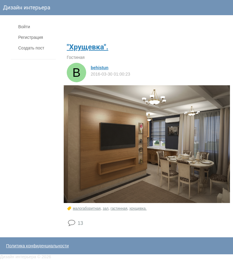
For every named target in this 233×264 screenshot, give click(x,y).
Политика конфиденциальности (37, 245)
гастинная (118, 208)
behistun (99, 67)
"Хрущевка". (87, 47)
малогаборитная (87, 208)
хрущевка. (138, 208)
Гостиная (76, 57)
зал (105, 208)
